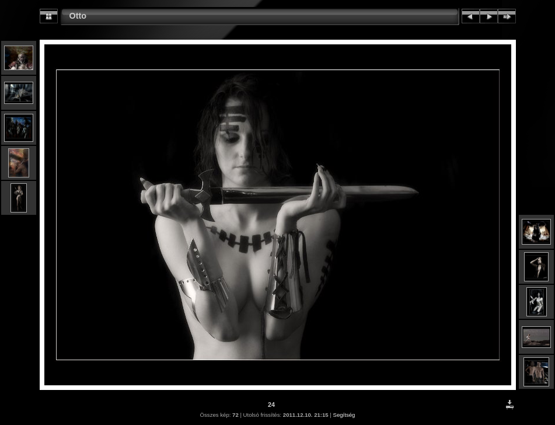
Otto (78, 15)
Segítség (344, 415)
